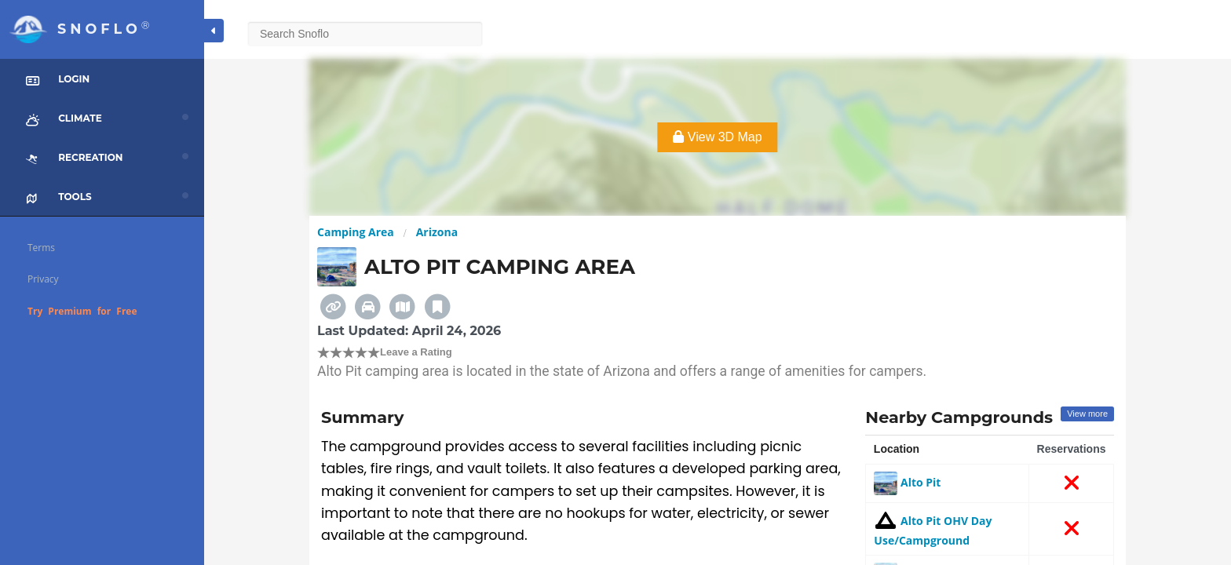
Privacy (43, 279)
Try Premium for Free (82, 311)
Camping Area (355, 231)
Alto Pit (907, 482)
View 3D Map (717, 137)
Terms (41, 247)
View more (1087, 413)
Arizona (437, 231)
